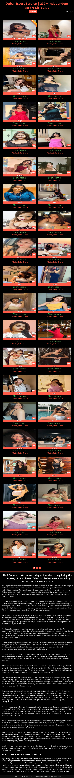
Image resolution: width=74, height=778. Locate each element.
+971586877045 (55, 96)
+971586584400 (20, 69)
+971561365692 (20, 123)
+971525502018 (55, 41)
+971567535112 (20, 96)
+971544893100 (55, 69)
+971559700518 (20, 41)
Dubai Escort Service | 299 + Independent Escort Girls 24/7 (37, 5)
